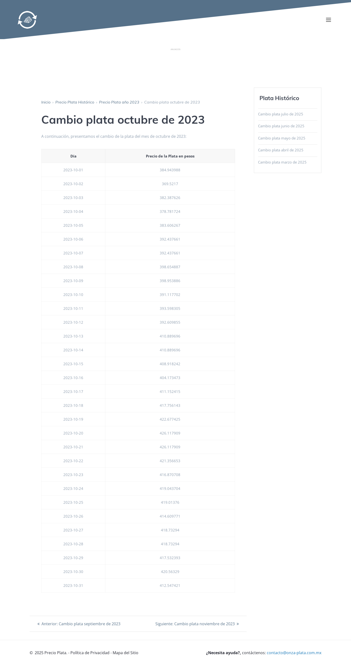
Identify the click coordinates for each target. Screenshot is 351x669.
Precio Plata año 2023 (119, 102)
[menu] (329, 20)
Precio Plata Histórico (74, 102)
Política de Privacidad (89, 652)
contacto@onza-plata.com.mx (294, 652)
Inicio (45, 102)
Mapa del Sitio (125, 652)
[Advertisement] (175, 64)
